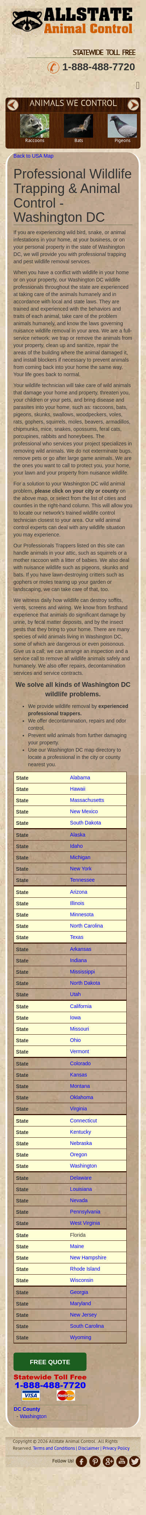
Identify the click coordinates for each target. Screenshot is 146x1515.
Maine (77, 1246)
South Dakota (85, 823)
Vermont (79, 1051)
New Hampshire (88, 1257)
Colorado (80, 1063)
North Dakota (85, 983)
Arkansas (80, 949)
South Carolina (87, 1326)
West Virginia (85, 1223)
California (81, 1006)
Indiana (78, 960)
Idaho (76, 846)
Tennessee (82, 880)
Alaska (77, 835)
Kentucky (80, 1132)
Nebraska (81, 1143)
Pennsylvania (85, 1212)
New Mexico (84, 811)
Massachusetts (87, 800)
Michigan (80, 857)
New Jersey (83, 1315)
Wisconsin (81, 1280)
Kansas (78, 1075)
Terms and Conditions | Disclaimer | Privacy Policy (81, 1449)
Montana (80, 1086)
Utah (75, 994)
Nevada (79, 1200)
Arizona (78, 892)
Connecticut (83, 1121)
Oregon (78, 1154)
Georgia (79, 1292)
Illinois (77, 903)
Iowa (75, 1017)
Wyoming (80, 1337)
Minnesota (82, 914)
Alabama (80, 777)
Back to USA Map (34, 156)
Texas (77, 937)
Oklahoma (81, 1097)
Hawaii (77, 789)
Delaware (81, 1178)
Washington (83, 1166)
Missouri (79, 1029)
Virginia (78, 1108)
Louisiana (81, 1189)
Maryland (80, 1303)
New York (81, 868)
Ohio (75, 1040)
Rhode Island (85, 1269)
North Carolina (86, 926)
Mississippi (82, 972)
